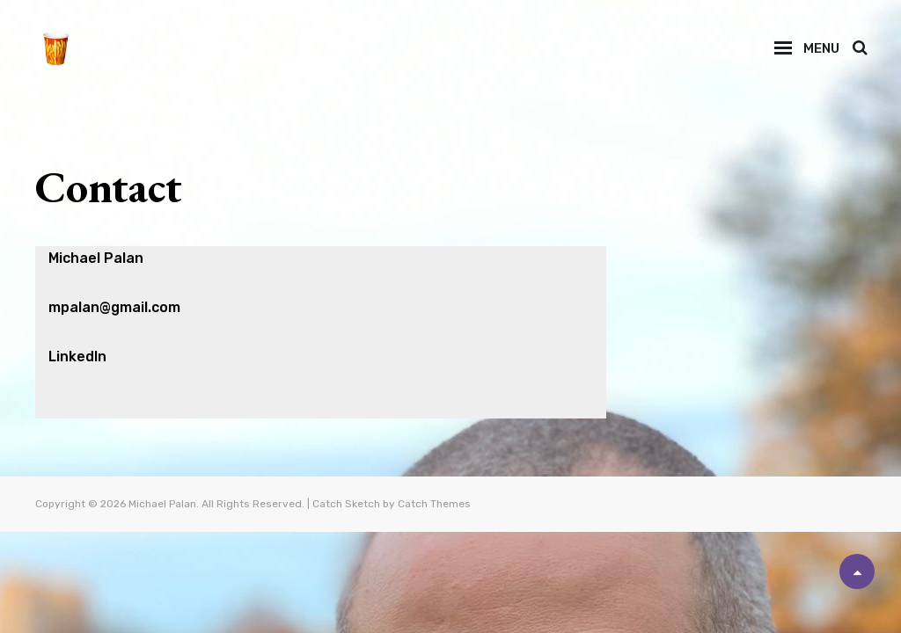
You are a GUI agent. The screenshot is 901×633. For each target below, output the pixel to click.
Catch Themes (434, 504)
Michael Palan (162, 504)
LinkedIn (77, 356)
